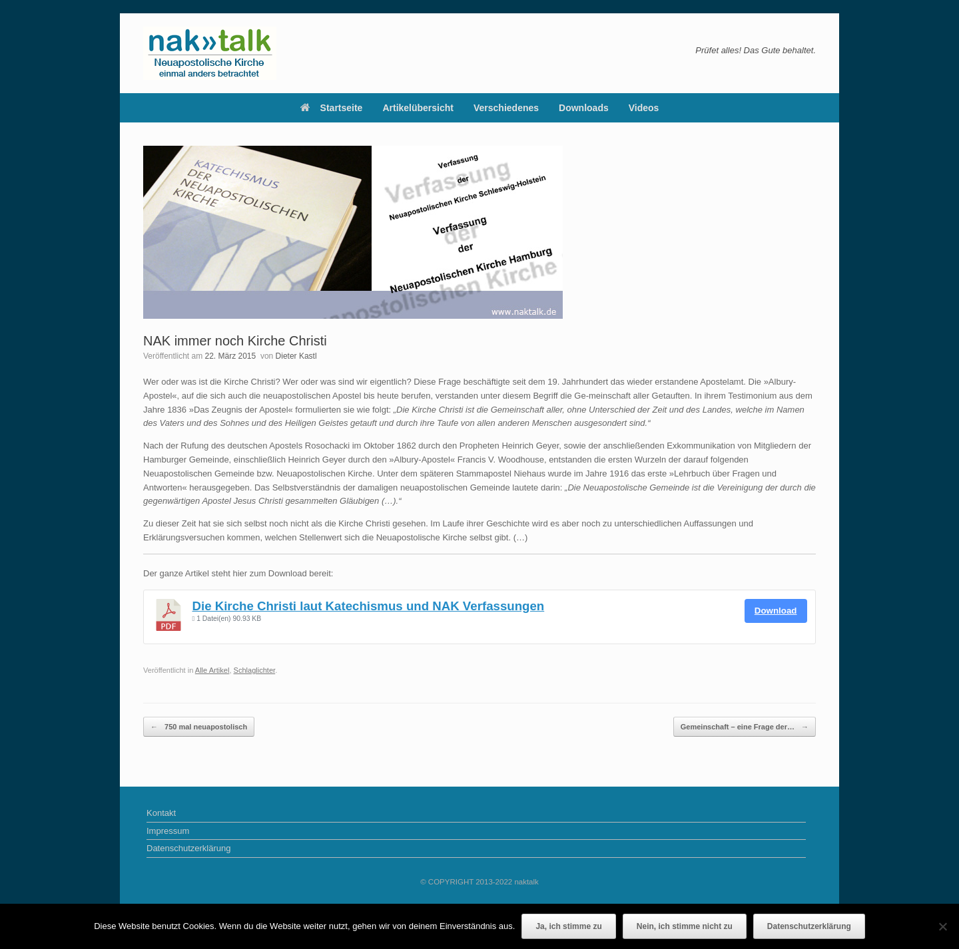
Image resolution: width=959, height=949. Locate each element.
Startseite (331, 107)
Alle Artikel (212, 670)
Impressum (168, 831)
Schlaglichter (255, 670)
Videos (644, 107)
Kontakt (161, 813)
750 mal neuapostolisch (199, 727)
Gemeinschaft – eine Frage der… (744, 727)
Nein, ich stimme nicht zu (685, 926)
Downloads (584, 107)
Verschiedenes (506, 107)
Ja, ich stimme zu (568, 926)
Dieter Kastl (296, 356)
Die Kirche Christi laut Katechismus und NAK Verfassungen (368, 606)
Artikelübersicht (418, 107)
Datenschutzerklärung (188, 848)
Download (776, 611)
